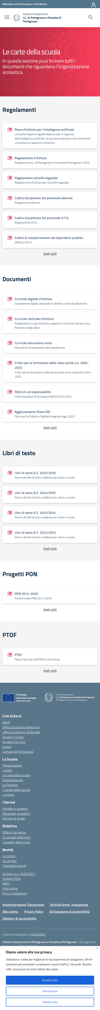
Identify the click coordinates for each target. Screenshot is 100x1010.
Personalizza (50, 991)
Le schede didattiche (16, 837)
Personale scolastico (16, 813)
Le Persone (9, 784)
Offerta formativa (14, 832)
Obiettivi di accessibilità (19, 918)
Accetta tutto (50, 980)
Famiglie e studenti (15, 808)
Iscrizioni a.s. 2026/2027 (19, 873)
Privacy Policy (33, 911)
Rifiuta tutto (50, 1002)
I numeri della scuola (16, 789)
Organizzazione (12, 780)
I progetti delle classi (16, 842)
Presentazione (12, 765)
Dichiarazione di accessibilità (69, 911)
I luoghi (7, 770)
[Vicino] (97, 948)
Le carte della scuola (16, 775)
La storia (8, 794)
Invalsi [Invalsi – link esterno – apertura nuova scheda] (6, 746)
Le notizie (8, 855)
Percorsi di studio (13, 818)
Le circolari (9, 860)
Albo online (10, 888)
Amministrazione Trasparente (23, 904)
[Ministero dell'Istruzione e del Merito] (24, 4)
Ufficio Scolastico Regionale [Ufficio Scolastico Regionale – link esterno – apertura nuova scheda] (20, 727)
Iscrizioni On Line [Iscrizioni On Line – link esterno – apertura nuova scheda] (13, 741)
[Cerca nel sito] (90, 17)
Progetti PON (11, 878)
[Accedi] (94, 4)
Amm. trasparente (14, 893)
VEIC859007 (38, 934)
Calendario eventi (14, 865)
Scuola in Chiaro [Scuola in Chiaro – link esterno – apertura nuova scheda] (13, 737)
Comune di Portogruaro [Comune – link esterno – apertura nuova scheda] (17, 751)
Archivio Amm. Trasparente (69, 904)
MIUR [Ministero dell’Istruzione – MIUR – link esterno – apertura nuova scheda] (6, 722)
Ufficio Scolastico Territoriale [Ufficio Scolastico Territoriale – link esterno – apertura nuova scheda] (21, 732)
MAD (5, 883)
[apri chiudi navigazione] (6, 17)
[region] (50, 978)
